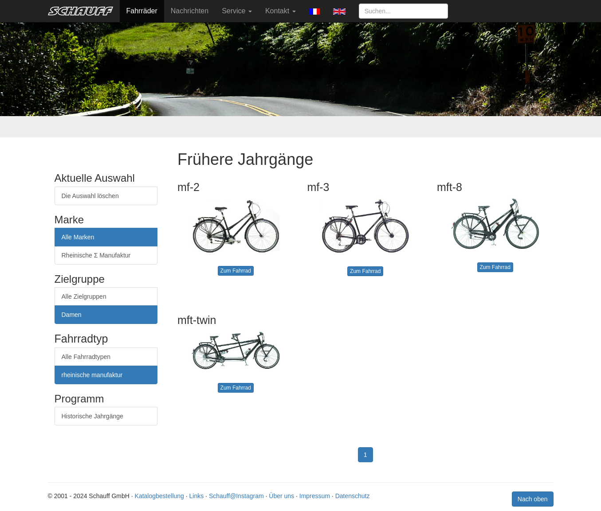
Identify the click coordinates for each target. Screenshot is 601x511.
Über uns (281, 495)
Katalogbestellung (159, 495)
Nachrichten (189, 11)
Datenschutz (352, 495)
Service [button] (237, 11)
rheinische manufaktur (92, 374)
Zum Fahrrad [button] (235, 271)
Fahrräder (141, 11)
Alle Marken (78, 237)
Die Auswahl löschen (90, 195)
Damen (72, 314)
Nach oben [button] (533, 499)
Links (196, 495)
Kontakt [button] (280, 11)
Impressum (314, 495)
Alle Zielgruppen (84, 296)
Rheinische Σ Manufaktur (96, 255)
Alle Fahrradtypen (86, 356)
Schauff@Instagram (236, 495)
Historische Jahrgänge (92, 416)
